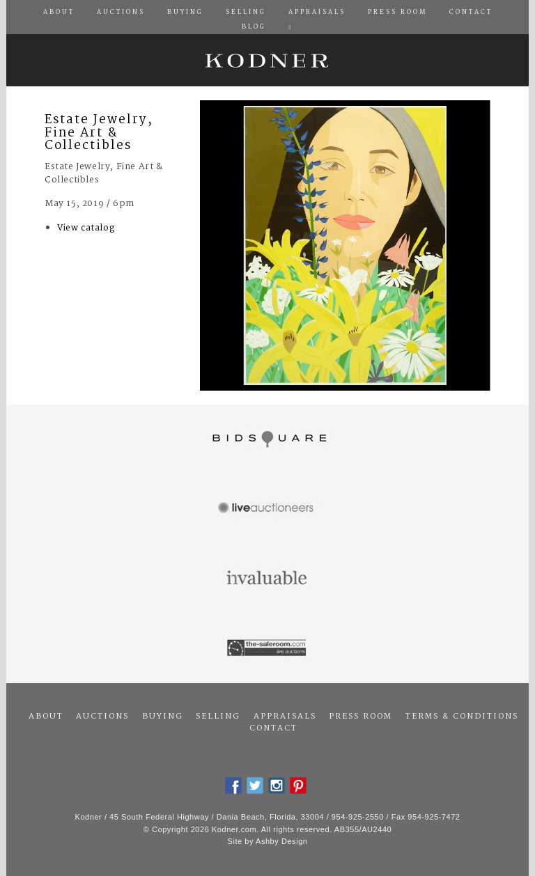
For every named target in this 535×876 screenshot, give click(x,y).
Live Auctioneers (267, 509)
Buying (162, 716)
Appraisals (285, 716)
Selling (218, 716)
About (46, 716)
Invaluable (267, 578)
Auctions (102, 716)
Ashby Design (281, 841)
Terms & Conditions (461, 716)
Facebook (233, 785)
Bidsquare (267, 439)
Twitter (255, 785)
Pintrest (298, 785)
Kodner (267, 60)
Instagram (276, 785)
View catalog (85, 228)
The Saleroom (267, 648)
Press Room (360, 716)
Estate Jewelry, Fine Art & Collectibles (99, 133)
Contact (273, 728)
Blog (254, 27)
